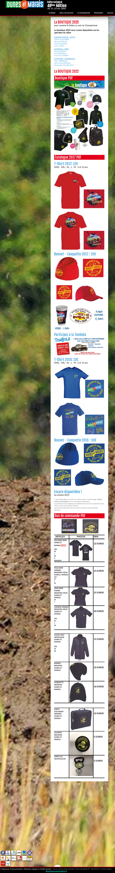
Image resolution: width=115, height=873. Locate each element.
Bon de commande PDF (70, 515)
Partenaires (98, 13)
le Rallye (52, 13)
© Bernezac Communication (11, 869)
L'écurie (110, 13)
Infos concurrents (66, 13)
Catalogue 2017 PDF (68, 157)
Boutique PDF (64, 78)
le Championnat (83, 13)
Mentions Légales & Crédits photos (37, 869)
